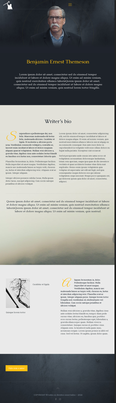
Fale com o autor (16, 368)
